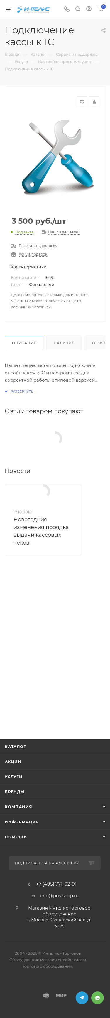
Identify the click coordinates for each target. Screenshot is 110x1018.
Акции (13, 761)
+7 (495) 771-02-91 (56, 884)
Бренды (15, 791)
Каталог (15, 746)
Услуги (14, 776)
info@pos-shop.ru (59, 895)
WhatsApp (97, 997)
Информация (22, 821)
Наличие (64, 343)
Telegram (82, 997)
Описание (24, 343)
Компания (18, 806)
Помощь (16, 836)
